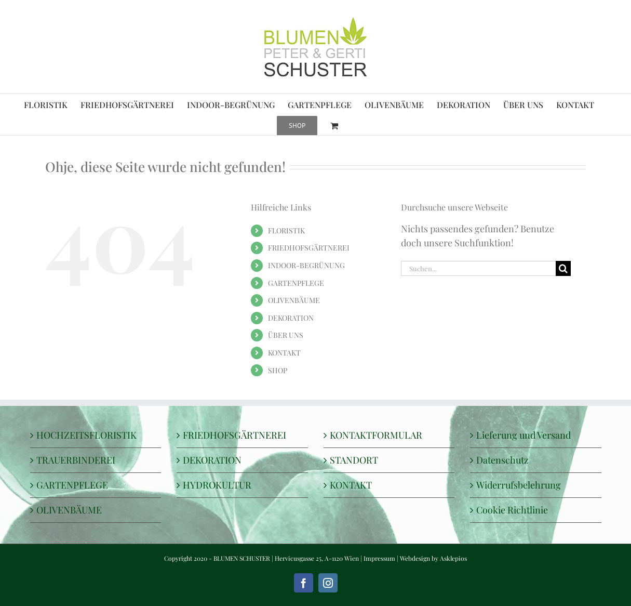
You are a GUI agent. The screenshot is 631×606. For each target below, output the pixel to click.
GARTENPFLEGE (296, 283)
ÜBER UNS (285, 335)
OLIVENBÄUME (294, 300)
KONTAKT (284, 353)
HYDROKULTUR (217, 485)
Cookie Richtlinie (512, 510)
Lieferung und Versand (523, 435)
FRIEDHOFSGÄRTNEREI (309, 248)
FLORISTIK (286, 230)
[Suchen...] (478, 268)
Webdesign (415, 558)
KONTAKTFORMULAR (376, 435)
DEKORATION (291, 318)
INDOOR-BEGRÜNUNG (306, 265)
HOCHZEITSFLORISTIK (86, 435)
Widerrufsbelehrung (518, 485)
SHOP (277, 370)
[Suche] (563, 268)
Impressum (379, 558)
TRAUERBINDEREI (75, 460)
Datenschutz (502, 460)
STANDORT (354, 460)
